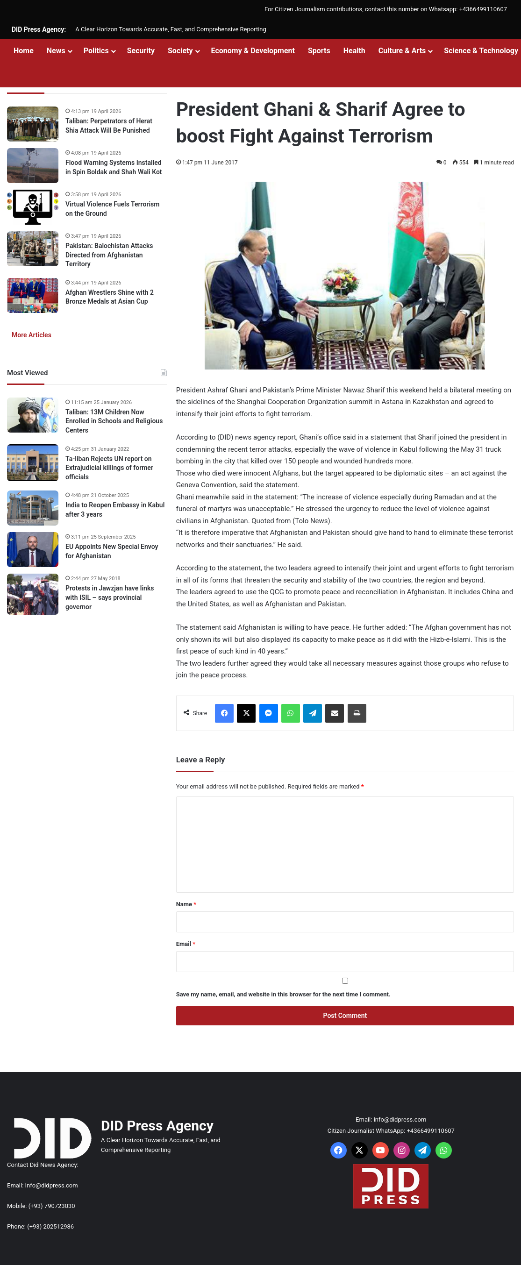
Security (141, 50)
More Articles (31, 335)
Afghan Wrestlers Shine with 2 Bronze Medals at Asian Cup (109, 297)
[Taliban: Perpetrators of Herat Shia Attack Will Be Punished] (32, 124)
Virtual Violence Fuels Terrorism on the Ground (112, 208)
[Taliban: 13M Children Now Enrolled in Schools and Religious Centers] (32, 415)
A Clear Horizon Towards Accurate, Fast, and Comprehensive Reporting (170, 29)
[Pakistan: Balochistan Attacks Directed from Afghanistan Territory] (32, 248)
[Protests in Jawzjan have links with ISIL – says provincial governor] (32, 594)
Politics (96, 50)
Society (180, 50)
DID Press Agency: (39, 29)
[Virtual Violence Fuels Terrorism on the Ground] (32, 207)
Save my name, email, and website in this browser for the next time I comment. (283, 994)
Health (354, 50)
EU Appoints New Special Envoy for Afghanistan (111, 551)
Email (186, 943)
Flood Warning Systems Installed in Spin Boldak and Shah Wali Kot (113, 167)
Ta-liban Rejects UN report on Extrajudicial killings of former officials (109, 468)
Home (24, 50)
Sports (319, 50)
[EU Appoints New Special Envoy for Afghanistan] (32, 549)
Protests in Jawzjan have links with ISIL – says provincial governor (109, 597)
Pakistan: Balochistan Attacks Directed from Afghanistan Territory (109, 255)
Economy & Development (253, 50)
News (56, 50)
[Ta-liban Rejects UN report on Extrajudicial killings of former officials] (32, 462)
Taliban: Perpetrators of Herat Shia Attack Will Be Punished (108, 125)
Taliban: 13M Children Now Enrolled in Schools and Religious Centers (114, 421)
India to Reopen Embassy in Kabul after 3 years (114, 509)
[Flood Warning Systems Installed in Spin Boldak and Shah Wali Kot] (32, 165)
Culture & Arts (402, 50)
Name (186, 904)
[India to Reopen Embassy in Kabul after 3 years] (32, 508)
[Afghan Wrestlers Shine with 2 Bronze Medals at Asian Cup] (32, 295)
